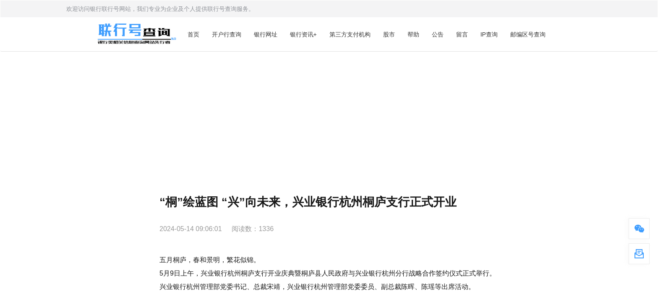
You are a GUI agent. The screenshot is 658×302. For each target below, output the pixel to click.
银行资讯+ (303, 34)
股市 (389, 34)
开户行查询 (226, 34)
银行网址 (265, 34)
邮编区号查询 (528, 34)
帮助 (413, 34)
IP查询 (489, 34)
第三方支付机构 (350, 34)
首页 (193, 34)
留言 (462, 34)
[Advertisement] (329, 114)
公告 (438, 34)
